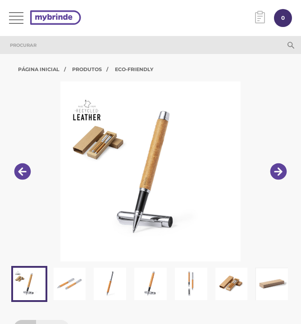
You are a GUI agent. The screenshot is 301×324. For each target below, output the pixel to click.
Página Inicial (38, 69)
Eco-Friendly (134, 69)
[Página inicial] (55, 18)
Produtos (87, 69)
